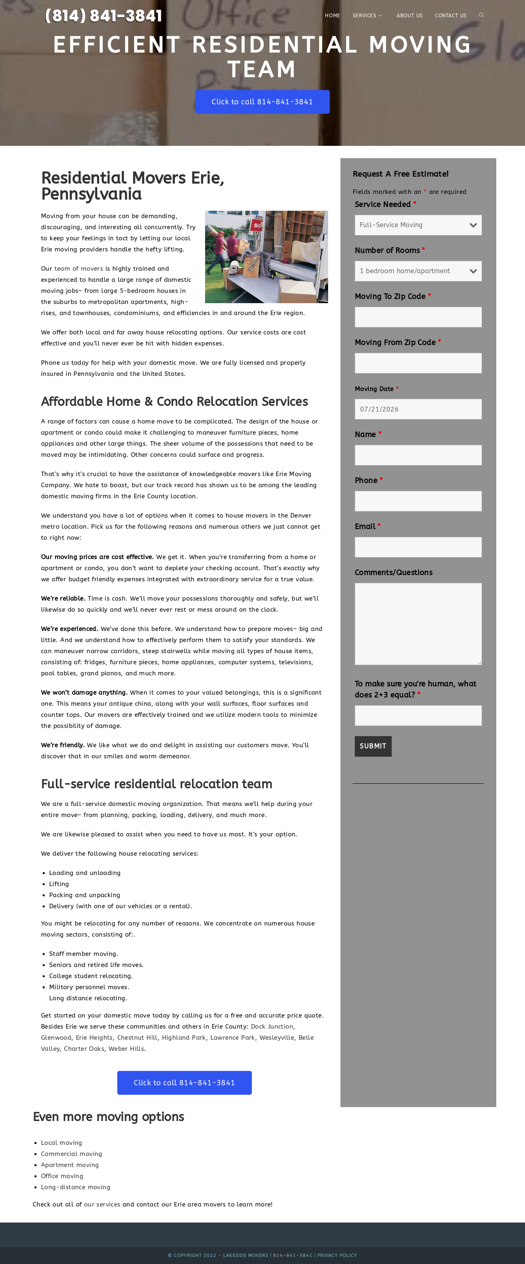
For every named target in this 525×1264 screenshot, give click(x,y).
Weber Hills (126, 1048)
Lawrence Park (232, 1037)
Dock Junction (272, 1026)
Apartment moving (70, 1165)
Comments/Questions (393, 572)
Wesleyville (277, 1037)
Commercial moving (72, 1154)
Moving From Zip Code (398, 342)
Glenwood (56, 1037)
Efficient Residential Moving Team (263, 57)
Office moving (62, 1176)
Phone (369, 480)
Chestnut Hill (137, 1037)
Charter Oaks (84, 1048)
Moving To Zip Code (393, 296)
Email (368, 526)
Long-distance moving (75, 1187)
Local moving (61, 1143)
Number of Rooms (390, 250)
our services (102, 1204)
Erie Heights (94, 1037)
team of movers (79, 268)
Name (368, 434)
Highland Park (184, 1037)
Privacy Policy (337, 1255)
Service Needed (385, 204)
